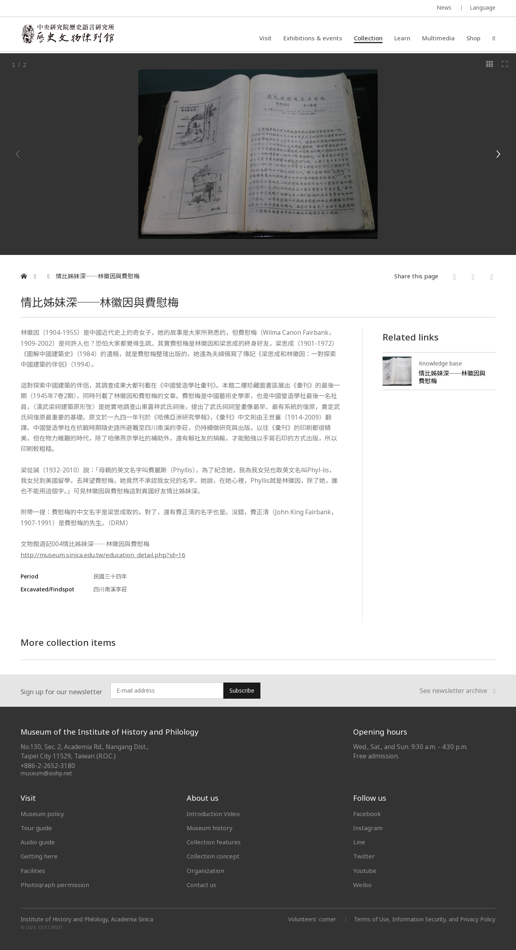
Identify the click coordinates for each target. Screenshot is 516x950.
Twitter (364, 856)
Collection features (214, 841)
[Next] (498, 154)
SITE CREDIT (50, 927)
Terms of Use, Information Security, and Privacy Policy (424, 919)
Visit (265, 38)
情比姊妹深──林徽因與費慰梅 (97, 276)
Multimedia (438, 38)
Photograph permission (55, 884)
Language (482, 7)
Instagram (368, 827)
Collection (368, 38)
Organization (205, 870)
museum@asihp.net (47, 773)
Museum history (210, 827)
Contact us (201, 884)
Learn (402, 38)
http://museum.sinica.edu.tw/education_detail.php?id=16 (104, 554)
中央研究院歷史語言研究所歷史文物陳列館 (69, 34)
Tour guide (36, 827)
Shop (473, 38)
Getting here (39, 856)
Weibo (362, 884)
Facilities (33, 870)
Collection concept (213, 856)
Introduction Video (213, 813)
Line (359, 841)
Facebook (367, 813)
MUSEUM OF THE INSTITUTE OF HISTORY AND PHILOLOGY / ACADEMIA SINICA (101, 8)
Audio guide (38, 841)
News (444, 7)
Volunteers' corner (311, 919)
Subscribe (241, 690)
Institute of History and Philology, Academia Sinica (87, 919)
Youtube (365, 870)
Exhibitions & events (312, 38)
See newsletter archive (457, 690)
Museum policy (42, 813)
